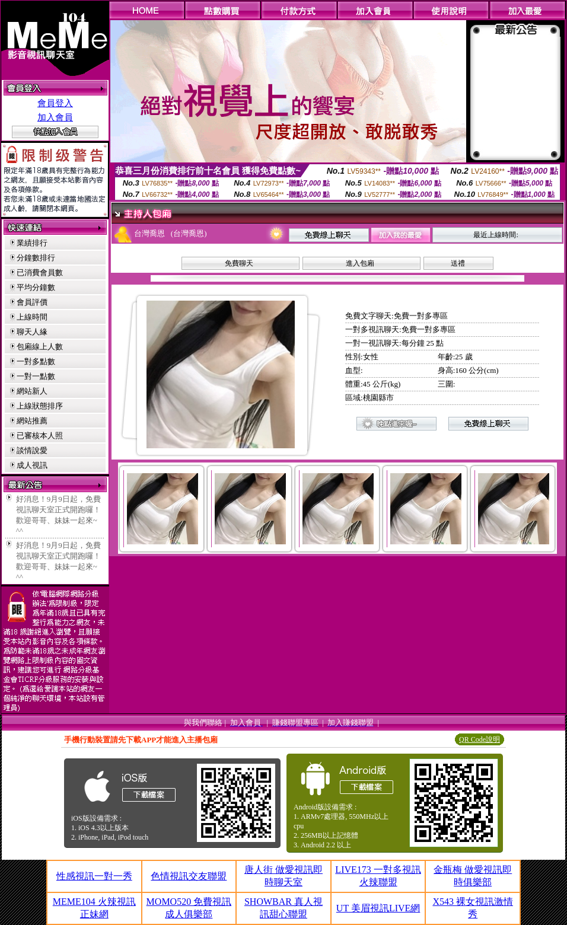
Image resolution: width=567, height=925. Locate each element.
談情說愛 (32, 450)
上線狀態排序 (40, 405)
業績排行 (32, 242)
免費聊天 (239, 263)
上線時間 (32, 316)
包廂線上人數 (40, 346)
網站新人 (32, 391)
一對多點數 (36, 361)
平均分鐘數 (36, 287)
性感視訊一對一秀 (94, 876)
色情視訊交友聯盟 (189, 876)
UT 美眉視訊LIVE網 (378, 908)
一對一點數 (36, 376)
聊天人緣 (32, 331)
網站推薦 (32, 420)
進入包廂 (360, 263)
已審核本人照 (40, 435)
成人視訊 (32, 465)
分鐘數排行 (36, 257)
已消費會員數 (40, 272)
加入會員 (55, 117)
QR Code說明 (479, 739)
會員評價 (32, 302)
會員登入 (55, 103)
